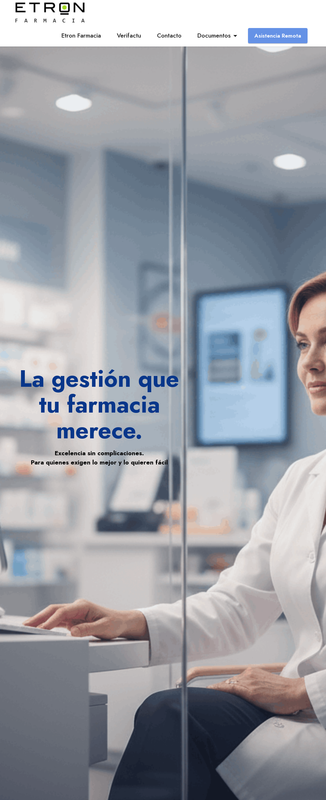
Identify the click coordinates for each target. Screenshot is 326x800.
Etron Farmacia (81, 35)
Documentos (214, 35)
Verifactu (129, 35)
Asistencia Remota (277, 36)
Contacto (169, 35)
